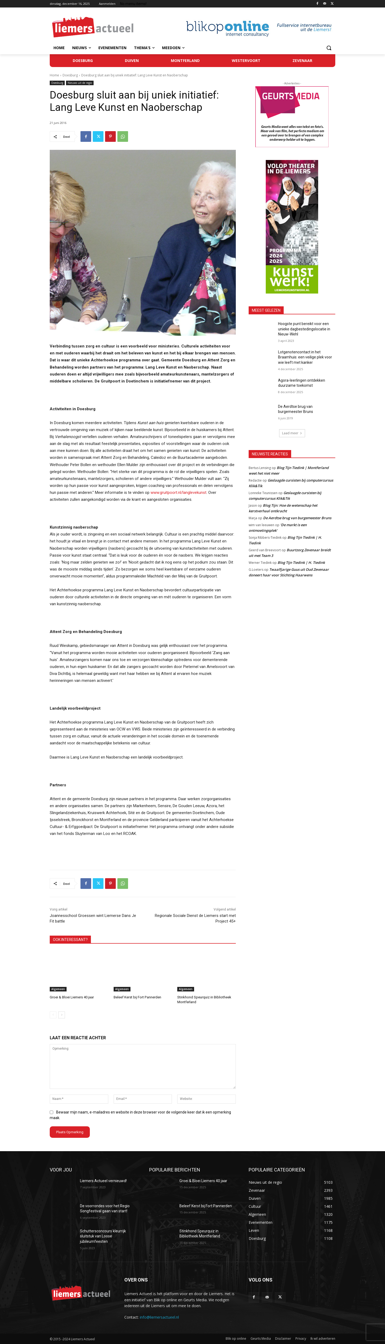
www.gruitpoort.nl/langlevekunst (178, 492)
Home (54, 75)
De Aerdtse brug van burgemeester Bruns (297, 517)
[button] (328, 47)
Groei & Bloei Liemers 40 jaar (72, 997)
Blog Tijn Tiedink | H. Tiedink (301, 562)
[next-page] (61, 1014)
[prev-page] (53, 1014)
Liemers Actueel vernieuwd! (103, 1181)
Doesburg (70, 75)
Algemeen (58, 989)
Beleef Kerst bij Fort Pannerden (137, 997)
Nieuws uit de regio (80, 83)
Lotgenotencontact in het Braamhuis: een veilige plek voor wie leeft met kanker (305, 357)
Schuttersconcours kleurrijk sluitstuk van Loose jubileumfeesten (103, 1236)
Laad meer (292, 433)
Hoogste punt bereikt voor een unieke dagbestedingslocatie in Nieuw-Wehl (304, 329)
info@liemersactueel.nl (159, 1317)
